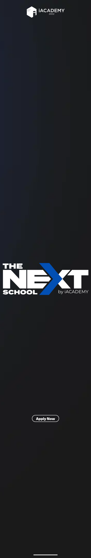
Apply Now (45, 418)
